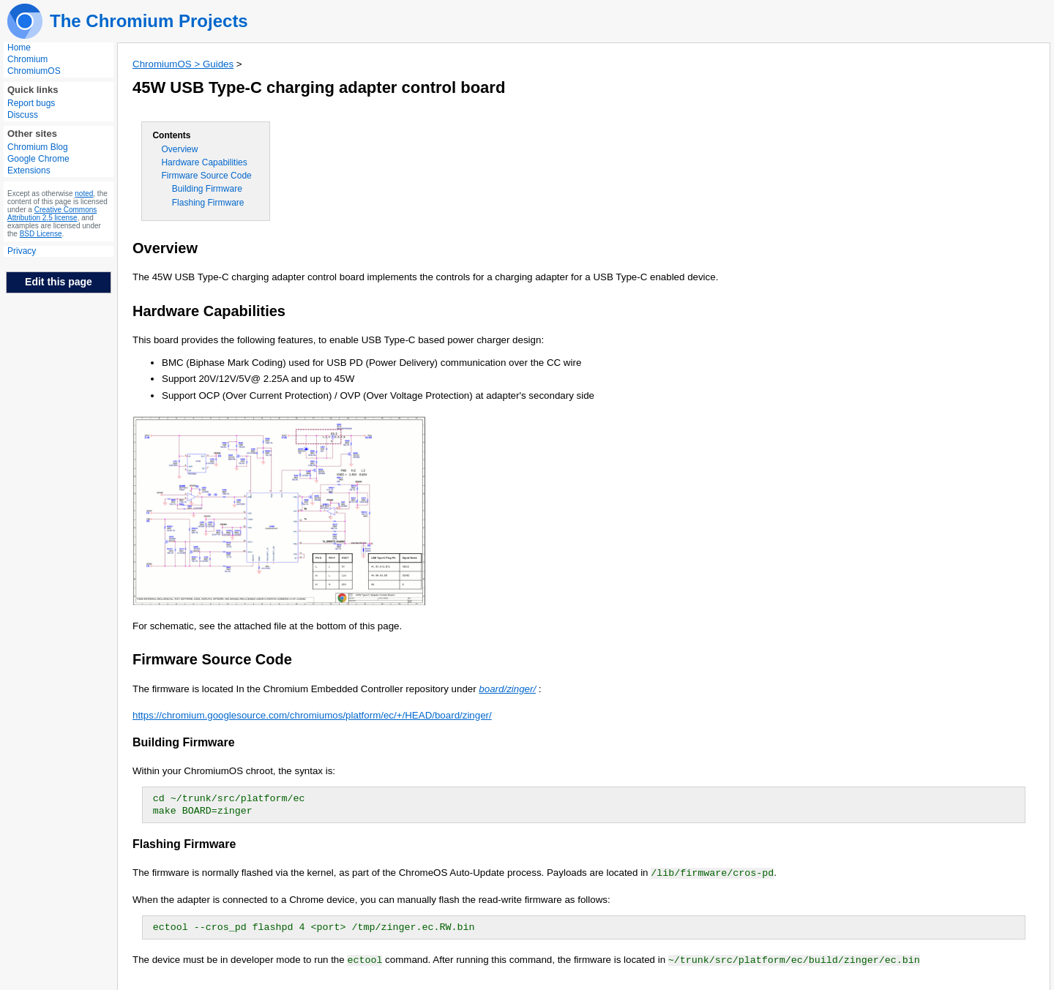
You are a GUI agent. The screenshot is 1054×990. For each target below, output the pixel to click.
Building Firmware (207, 189)
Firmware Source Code (206, 175)
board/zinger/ (507, 688)
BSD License (41, 234)
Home (19, 47)
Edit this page (58, 282)
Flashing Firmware (208, 203)
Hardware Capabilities (204, 162)
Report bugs (31, 103)
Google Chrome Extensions (38, 165)
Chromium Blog (37, 147)
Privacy (21, 251)
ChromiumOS (34, 71)
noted (84, 194)
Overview (179, 149)
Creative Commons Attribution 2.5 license (52, 214)
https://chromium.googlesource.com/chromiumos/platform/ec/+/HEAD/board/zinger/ (312, 715)
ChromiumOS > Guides (182, 64)
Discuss (22, 115)
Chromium (27, 59)
